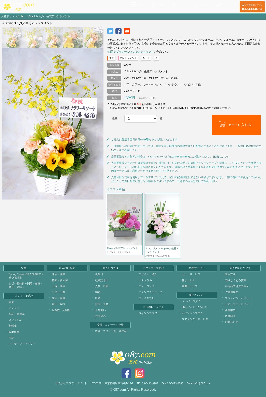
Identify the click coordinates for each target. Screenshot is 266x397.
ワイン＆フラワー (149, 313)
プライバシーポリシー (238, 298)
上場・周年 (58, 286)
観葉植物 (14, 331)
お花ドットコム (10, 16)
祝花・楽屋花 (17, 314)
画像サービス (190, 286)
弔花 (11, 337)
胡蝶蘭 (13, 325)
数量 (114, 118)
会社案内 (230, 310)
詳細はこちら (221, 156)
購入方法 (230, 274)
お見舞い (100, 310)
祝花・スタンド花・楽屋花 (111, 331)
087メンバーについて (194, 307)
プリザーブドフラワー (22, 343)
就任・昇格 (58, 304)
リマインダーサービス (195, 319)
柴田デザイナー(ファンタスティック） (131, 51)
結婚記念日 (101, 280)
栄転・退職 (58, 298)
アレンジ (14, 307)
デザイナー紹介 (148, 274)
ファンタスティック (150, 292)
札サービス (188, 280)
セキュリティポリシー (238, 304)
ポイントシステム (192, 313)
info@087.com (156, 156)
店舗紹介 (230, 316)
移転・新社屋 (60, 280)
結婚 (97, 292)
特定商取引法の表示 (237, 286)
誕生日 (99, 274)
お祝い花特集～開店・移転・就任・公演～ (26, 285)
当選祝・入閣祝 (61, 310)
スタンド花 (15, 319)
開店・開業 (58, 274)
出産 (97, 298)
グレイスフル (146, 298)
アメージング (146, 286)
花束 (11, 302)
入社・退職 (101, 286)
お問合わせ (231, 321)
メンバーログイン (192, 301)
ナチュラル (145, 280)
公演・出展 (58, 292)
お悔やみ (100, 316)
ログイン (226, 6)
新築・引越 (101, 304)
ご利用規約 (231, 292)
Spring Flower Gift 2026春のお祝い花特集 (26, 276)
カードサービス (191, 274)
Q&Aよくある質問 (235, 280)
